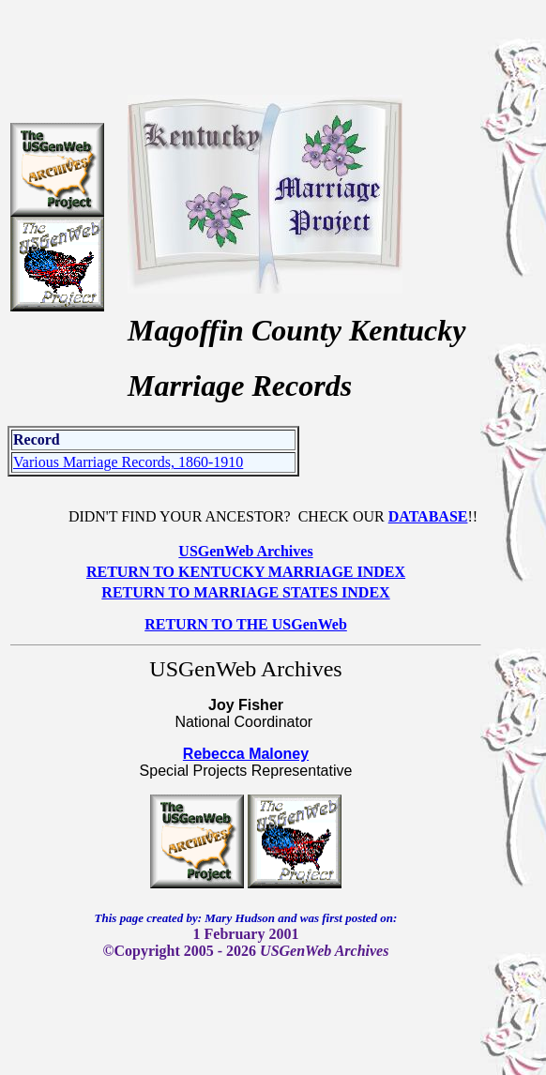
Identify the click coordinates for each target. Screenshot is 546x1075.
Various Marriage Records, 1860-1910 (128, 462)
